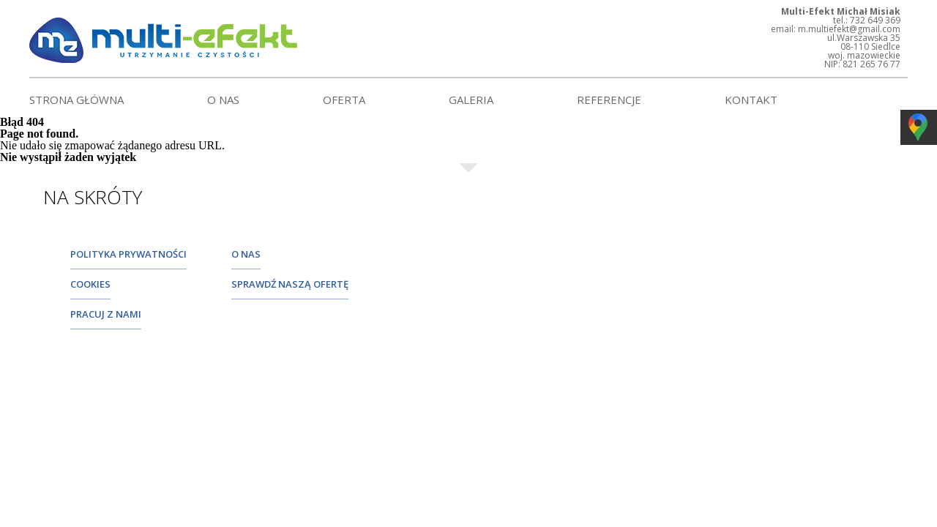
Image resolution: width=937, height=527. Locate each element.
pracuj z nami (105, 314)
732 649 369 (534, 317)
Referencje (609, 99)
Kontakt (751, 99)
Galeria (471, 99)
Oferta (344, 99)
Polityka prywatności (128, 254)
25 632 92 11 (535, 290)
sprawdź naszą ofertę (289, 284)
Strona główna (76, 99)
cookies (90, 284)
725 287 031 (534, 344)
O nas (223, 99)
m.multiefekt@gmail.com (581, 263)
